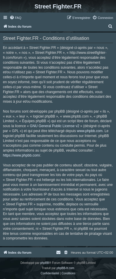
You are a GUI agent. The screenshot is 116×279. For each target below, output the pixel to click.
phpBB (44, 262)
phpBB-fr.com (66, 268)
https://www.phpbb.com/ (21, 155)
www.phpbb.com (90, 131)
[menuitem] (15, 17)
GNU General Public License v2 (54, 126)
